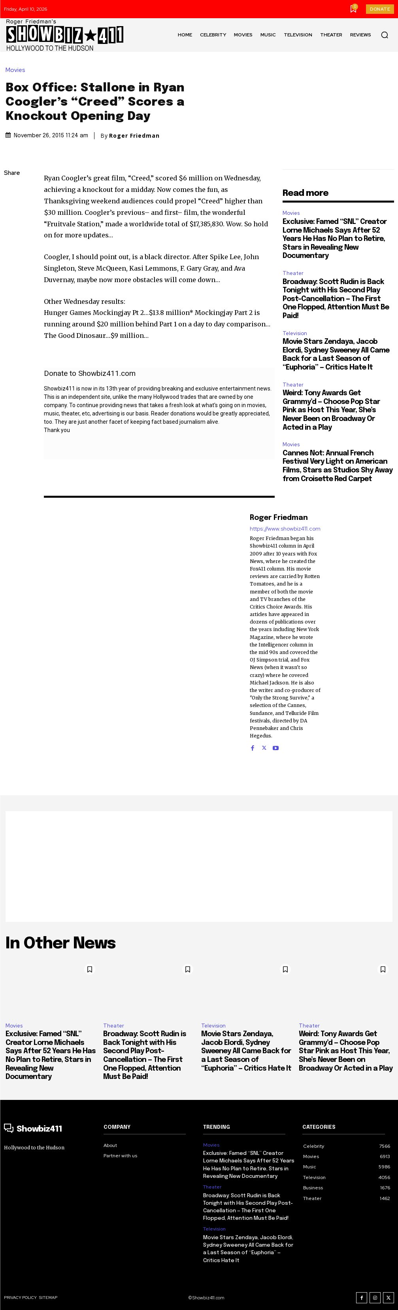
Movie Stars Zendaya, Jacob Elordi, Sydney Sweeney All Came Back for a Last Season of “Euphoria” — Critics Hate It (246, 1051)
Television (295, 333)
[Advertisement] (199, 866)
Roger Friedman (134, 135)
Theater (293, 273)
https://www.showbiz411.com (285, 528)
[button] (384, 34)
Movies (17, 70)
